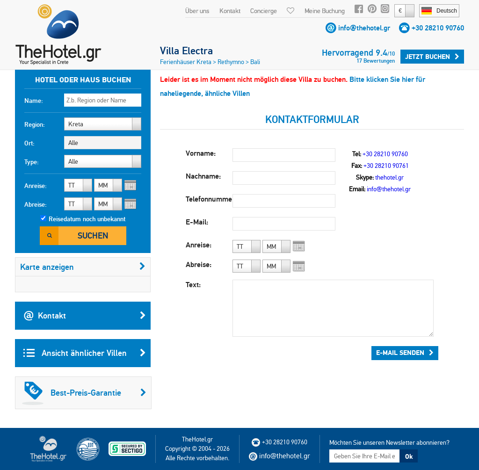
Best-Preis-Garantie (84, 393)
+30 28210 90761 (386, 165)
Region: (34, 124)
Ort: (29, 143)
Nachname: (203, 176)
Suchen (93, 235)
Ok (409, 456)
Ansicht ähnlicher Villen (84, 353)
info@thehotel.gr (364, 28)
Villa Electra (186, 50)
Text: (193, 284)
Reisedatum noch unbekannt (87, 219)
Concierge (263, 11)
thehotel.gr (389, 177)
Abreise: (35, 204)
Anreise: (35, 185)
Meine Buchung (325, 11)
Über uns (197, 11)
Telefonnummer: (209, 199)
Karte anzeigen (82, 267)
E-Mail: (197, 222)
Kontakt (229, 11)
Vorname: (201, 153)
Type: (31, 162)
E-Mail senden (405, 352)
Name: (33, 100)
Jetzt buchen (432, 56)
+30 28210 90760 (438, 28)
